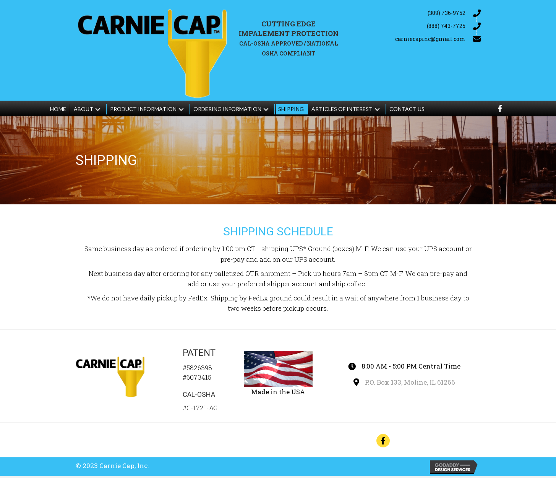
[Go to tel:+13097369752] (415, 13)
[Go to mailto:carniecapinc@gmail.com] (415, 39)
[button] (97, 111)
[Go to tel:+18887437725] (415, 26)
